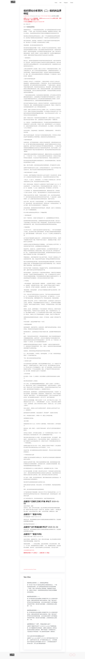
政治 (50, 16)
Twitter (71, 2)
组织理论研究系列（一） (33, 596)
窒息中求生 (27, 16)
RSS (60, 2)
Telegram (66, 2)
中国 (48, 16)
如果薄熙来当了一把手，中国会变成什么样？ (39, 624)
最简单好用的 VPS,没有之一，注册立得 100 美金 (36, 552)
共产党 (41, 16)
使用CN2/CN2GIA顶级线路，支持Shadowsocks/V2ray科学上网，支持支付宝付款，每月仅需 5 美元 (42, 19)
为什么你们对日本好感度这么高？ (36, 636)
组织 (46, 16)
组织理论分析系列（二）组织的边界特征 (37, 582)
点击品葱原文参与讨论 (29, 550)
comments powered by (30, 569)
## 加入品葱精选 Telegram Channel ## (34, 21)
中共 (44, 16)
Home (56, 2)
